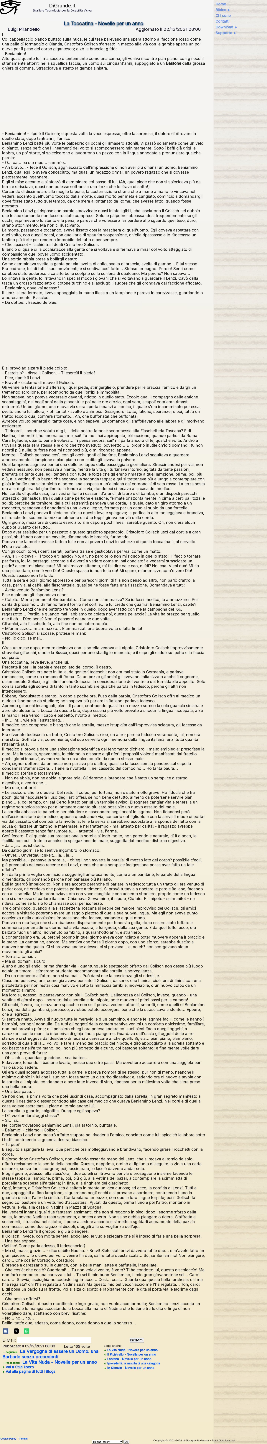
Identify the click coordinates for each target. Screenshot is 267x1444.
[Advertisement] (113, 100)
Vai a (18, 1367)
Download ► (226, 27)
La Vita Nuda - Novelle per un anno (49, 1362)
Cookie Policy (8, 1438)
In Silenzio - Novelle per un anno (129, 1368)
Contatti (222, 21)
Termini (23, 1438)
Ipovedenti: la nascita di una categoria (132, 1363)
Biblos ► (223, 10)
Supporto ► (226, 33)
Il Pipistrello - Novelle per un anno (130, 1354)
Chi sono (223, 15)
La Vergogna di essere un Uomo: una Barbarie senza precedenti (50, 1354)
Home (220, 4)
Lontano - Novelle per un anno (127, 1359)
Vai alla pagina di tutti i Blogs (28, 1371)
